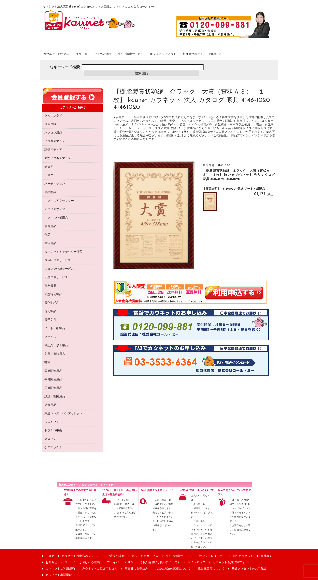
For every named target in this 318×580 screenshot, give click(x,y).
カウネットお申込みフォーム (81, 550)
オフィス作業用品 (56, 212)
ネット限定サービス (145, 550)
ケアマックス (53, 442)
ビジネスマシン (54, 135)
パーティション (54, 178)
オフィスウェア (54, 203)
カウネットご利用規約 (60, 563)
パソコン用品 (53, 127)
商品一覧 (92, 54)
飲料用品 (50, 220)
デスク (48, 169)
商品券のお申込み (136, 563)
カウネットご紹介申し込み (99, 563)
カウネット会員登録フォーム (232, 557)
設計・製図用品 (54, 391)
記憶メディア (53, 144)
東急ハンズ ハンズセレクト (63, 408)
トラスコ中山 (53, 425)
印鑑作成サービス (56, 271)
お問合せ (254, 54)
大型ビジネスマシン (57, 152)
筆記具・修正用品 (56, 340)
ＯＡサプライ (53, 110)
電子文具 (50, 314)
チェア (48, 161)
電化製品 (50, 306)
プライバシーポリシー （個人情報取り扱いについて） (144, 557)
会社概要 (266, 550)
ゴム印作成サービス (57, 254)
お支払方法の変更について (173, 563)
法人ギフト (51, 416)
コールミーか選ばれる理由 (82, 557)
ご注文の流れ (117, 54)
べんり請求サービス (151, 54)
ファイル (50, 331)
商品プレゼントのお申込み (249, 563)
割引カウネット (227, 54)
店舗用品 (50, 399)
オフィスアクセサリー (59, 195)
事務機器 (50, 280)
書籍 (47, 357)
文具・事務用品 (54, 348)
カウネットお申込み (61, 54)
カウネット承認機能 (59, 569)
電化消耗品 (51, 297)
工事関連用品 (53, 382)
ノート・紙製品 (54, 323)
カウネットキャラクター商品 (63, 246)
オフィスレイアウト (190, 54)
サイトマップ (196, 557)
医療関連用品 (53, 365)
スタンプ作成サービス (59, 263)
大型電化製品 (53, 289)
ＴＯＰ (50, 550)
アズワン (50, 433)
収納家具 (50, 186)
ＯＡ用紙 (50, 118)
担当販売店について (211, 563)
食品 (47, 229)
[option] (153, 210)
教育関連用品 (53, 374)
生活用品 (50, 237)
